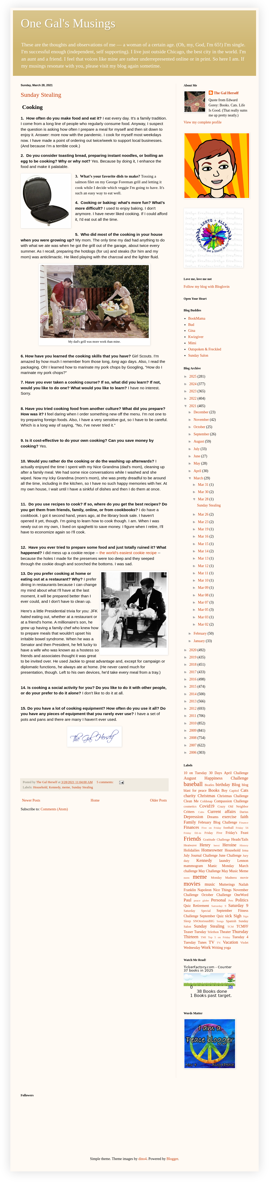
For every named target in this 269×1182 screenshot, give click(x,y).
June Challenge (230, 855)
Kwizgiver (196, 337)
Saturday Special (197, 911)
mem (186, 877)
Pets (230, 900)
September (201, 434)
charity (190, 795)
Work (206, 947)
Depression (193, 816)
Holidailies (191, 850)
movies (192, 883)
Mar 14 (203, 551)
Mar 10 (203, 580)
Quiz (187, 906)
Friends (192, 838)
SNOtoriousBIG (203, 921)
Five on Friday (211, 827)
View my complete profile (203, 122)
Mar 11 (203, 573)
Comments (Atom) (54, 809)
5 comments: (105, 782)
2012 (193, 708)
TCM (230, 926)
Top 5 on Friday (219, 937)
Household (40, 787)
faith (244, 816)
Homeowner (212, 850)
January (199, 641)
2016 (193, 679)
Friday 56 (242, 827)
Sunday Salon (198, 355)
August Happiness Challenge (216, 778)
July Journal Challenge (201, 855)
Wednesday (192, 948)
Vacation (230, 942)
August (199, 441)
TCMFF (242, 926)
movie (244, 877)
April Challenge (236, 773)
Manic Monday (221, 866)
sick (228, 915)
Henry (205, 844)
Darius (244, 812)
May (197, 463)
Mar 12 (203, 566)
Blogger (172, 1159)
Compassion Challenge (231, 801)
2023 (193, 391)
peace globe (201, 900)
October (199, 427)
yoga (227, 948)
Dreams (213, 817)
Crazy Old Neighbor (233, 806)
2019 (193, 657)
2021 (193, 406)
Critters (189, 812)
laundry (224, 861)
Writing (217, 948)
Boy (224, 790)
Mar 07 (203, 602)
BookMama (196, 318)
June (197, 456)
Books (214, 790)
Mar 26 (203, 514)
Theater (225, 932)
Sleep (187, 921)
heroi (217, 845)
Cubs (201, 811)
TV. (219, 942)
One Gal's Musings (68, 23)
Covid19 (206, 806)
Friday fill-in (192, 832)
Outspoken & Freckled (204, 349)
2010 (193, 723)
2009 (193, 730)
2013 (193, 701)
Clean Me (191, 801)
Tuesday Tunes (195, 942)
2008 (193, 738)
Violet (244, 942)
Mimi (192, 343)
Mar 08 (203, 595)
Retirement (201, 906)
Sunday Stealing (41, 94)
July (196, 449)
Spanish (231, 921)
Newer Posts (31, 800)
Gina (191, 331)
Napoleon (204, 890)
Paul (187, 900)
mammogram (193, 866)
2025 (193, 376)
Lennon (242, 861)
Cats (244, 790)
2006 (193, 752)
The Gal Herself (226, 93)
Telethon (213, 932)
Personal (218, 900)
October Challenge (216, 895)
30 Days (215, 773)
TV (211, 942)
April (197, 471)
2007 (193, 745)
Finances (191, 827)
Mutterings (227, 884)
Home (95, 800)
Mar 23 (203, 522)
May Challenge (209, 871)
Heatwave (190, 845)
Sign (245, 916)
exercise (229, 816)
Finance (243, 822)
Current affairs (222, 811)
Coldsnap (206, 801)
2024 (193, 384)
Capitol (234, 790)
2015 (193, 686)
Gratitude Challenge (216, 839)
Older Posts (158, 800)
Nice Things (222, 890)
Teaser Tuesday (195, 932)
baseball (193, 784)
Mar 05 (203, 610)
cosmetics (190, 806)
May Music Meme (235, 871)
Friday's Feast (237, 833)
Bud (191, 325)
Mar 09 (203, 588)
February (200, 633)
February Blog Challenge (217, 822)
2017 (193, 672)
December (201, 412)
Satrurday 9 (218, 905)
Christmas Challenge (232, 796)
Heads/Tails (239, 839)
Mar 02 (203, 624)
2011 (193, 716)
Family (190, 822)
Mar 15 (203, 544)
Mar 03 (203, 617)
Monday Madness (224, 877)
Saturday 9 (238, 905)
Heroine (229, 844)
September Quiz (211, 916)
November (201, 420)
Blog (236, 784)
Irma (245, 850)
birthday (223, 784)
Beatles (209, 785)
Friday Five (213, 833)
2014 (193, 694)
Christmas (206, 795)
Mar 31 (203, 485)
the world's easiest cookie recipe (128, 552)
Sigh (238, 915)
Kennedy (55, 787)
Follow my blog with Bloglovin (206, 287)
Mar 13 (203, 558)
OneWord (241, 895)
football (228, 827)
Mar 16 (203, 536)
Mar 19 (203, 529)
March (198, 478)
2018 (193, 664)
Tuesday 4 (240, 937)
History (244, 845)
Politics (241, 900)
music (210, 884)
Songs (220, 921)
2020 (193, 650)
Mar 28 (203, 499)
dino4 (142, 1159)
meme (66, 787)
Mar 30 (203, 492)
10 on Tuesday (195, 773)
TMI (203, 937)
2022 (193, 398)
